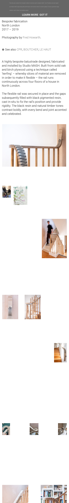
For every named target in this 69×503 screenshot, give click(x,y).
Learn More (30, 14)
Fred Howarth (31, 37)
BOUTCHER (30, 49)
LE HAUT (45, 49)
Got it (44, 14)
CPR (19, 49)
